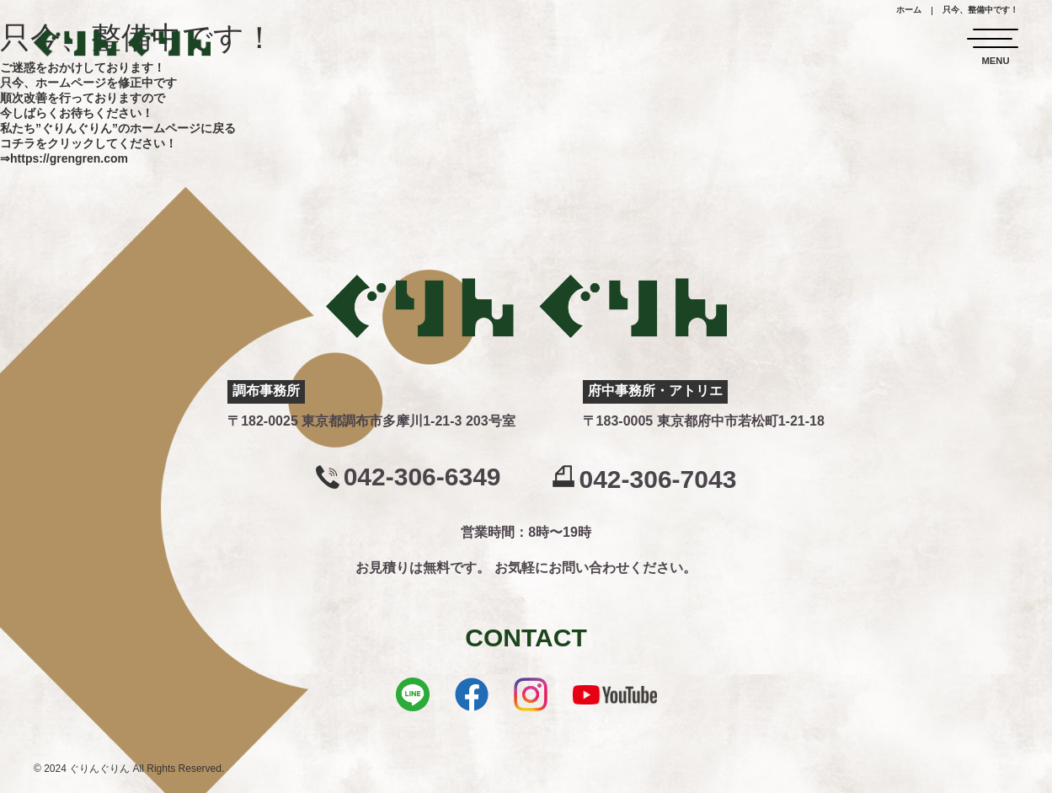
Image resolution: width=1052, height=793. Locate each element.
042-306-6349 (422, 477)
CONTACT (525, 637)
